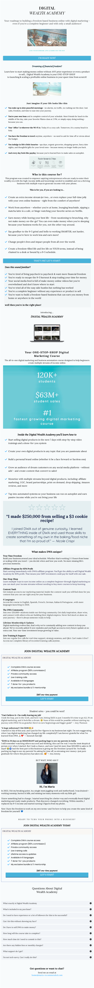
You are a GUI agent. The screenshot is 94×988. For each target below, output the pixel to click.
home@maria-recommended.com (47, 975)
